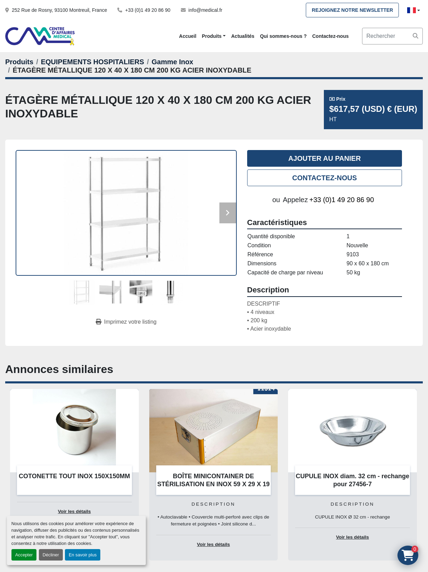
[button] (213, 36)
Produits (212, 36)
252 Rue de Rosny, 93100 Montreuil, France (59, 10)
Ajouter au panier (324, 158)
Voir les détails (74, 511)
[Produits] (19, 62)
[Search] (392, 36)
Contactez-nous (330, 36)
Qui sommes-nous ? (283, 36)
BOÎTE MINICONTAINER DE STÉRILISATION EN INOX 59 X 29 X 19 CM (213, 484)
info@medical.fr (205, 10)
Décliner (51, 554)
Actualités (242, 36)
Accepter (24, 554)
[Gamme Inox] (172, 62)
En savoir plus (82, 554)
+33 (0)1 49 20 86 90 (147, 10)
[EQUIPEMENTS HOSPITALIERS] (92, 62)
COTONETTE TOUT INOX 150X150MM (74, 476)
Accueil (187, 36)
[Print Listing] (126, 321)
